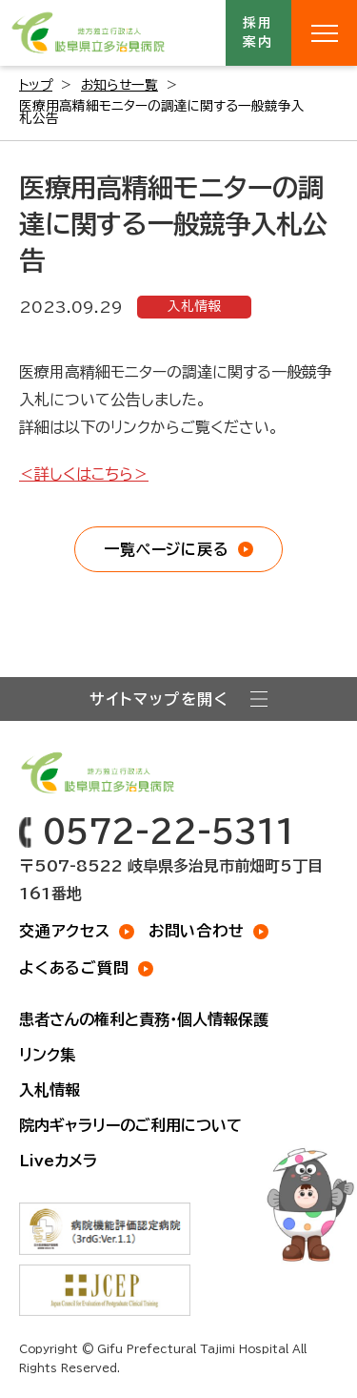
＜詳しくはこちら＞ (84, 474)
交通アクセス (64, 930)
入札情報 (194, 306)
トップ (35, 85)
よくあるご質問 (74, 968)
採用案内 (259, 32)
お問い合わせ (197, 930)
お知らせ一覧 (119, 85)
